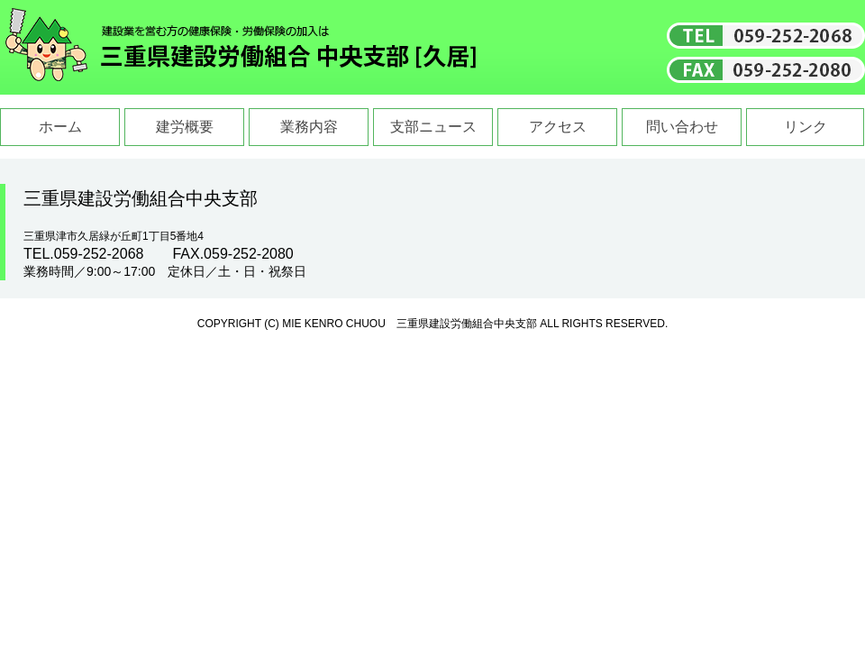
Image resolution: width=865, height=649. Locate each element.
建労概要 (185, 126)
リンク (805, 126)
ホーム (60, 126)
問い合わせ (682, 126)
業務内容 (309, 126)
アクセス (558, 126)
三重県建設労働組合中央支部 (241, 47)
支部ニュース (433, 126)
